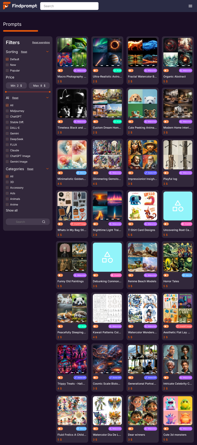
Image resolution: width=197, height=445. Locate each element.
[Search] (44, 222)
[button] (61, 65)
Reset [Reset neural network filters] (15, 98)
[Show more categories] (11, 210)
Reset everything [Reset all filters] (41, 42)
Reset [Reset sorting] (24, 52)
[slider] (6, 92)
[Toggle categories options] (47, 169)
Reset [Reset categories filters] (30, 169)
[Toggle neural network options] (47, 97)
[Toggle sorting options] (47, 51)
